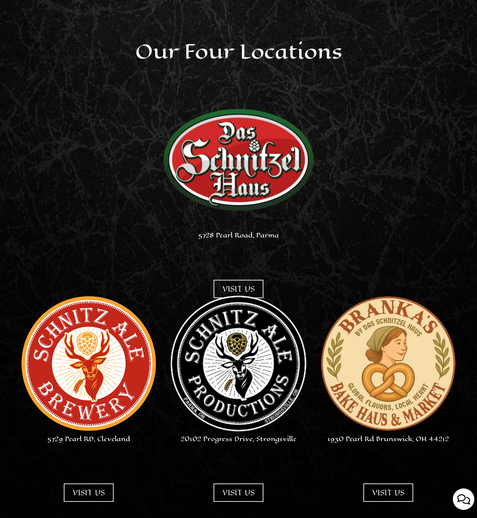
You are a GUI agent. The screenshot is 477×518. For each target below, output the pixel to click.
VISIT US (84, 508)
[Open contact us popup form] (463, 499)
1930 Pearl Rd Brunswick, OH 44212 (388, 439)
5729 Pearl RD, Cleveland (88, 439)
